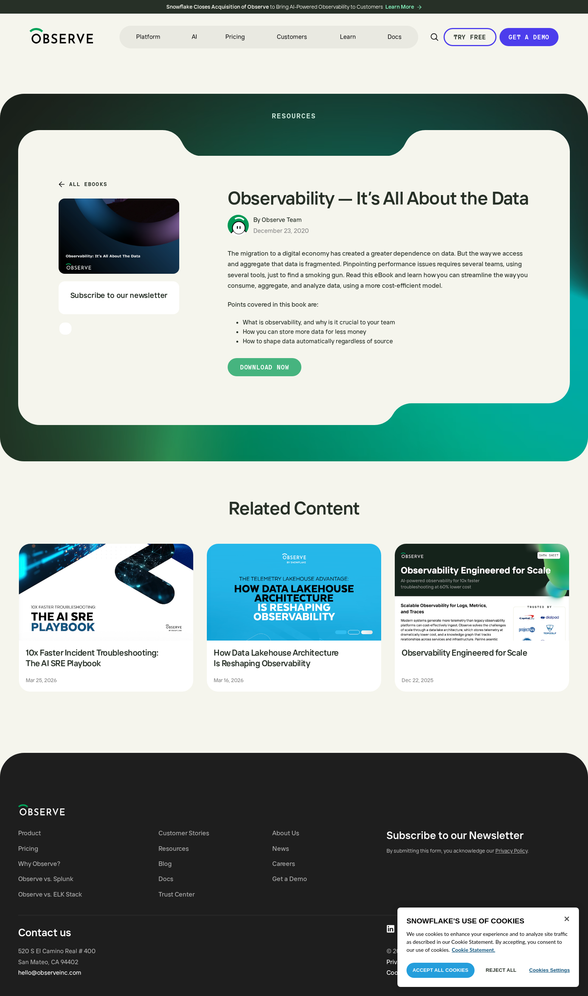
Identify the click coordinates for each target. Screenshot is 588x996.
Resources (173, 848)
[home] (61, 36)
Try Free (470, 37)
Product (29, 833)
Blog (165, 863)
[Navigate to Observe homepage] (55, 810)
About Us (285, 833)
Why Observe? (39, 863)
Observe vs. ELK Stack (50, 894)
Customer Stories (183, 833)
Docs (395, 36)
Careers (283, 863)
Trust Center (176, 894)
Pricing (235, 36)
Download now (264, 367)
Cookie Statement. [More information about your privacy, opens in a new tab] (473, 949)
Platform (148, 36)
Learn (348, 36)
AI (194, 36)
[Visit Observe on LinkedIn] (390, 929)
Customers (292, 36)
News (280, 848)
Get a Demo (529, 37)
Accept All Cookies (441, 970)
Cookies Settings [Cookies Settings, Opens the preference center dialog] (549, 970)
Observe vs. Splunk (45, 879)
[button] (148, 37)
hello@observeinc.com (49, 972)
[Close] (567, 919)
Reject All (501, 970)
